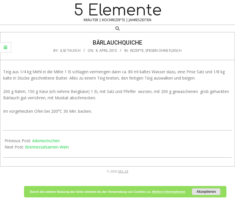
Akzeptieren (206, 192)
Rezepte (137, 50)
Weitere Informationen (168, 191)
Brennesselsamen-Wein (47, 147)
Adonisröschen (46, 140)
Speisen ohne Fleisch (163, 50)
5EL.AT (123, 171)
